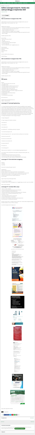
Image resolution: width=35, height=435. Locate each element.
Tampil (6, 15)
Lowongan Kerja (7, 5)
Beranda (2, 5)
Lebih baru (2, 421)
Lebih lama (32, 421)
